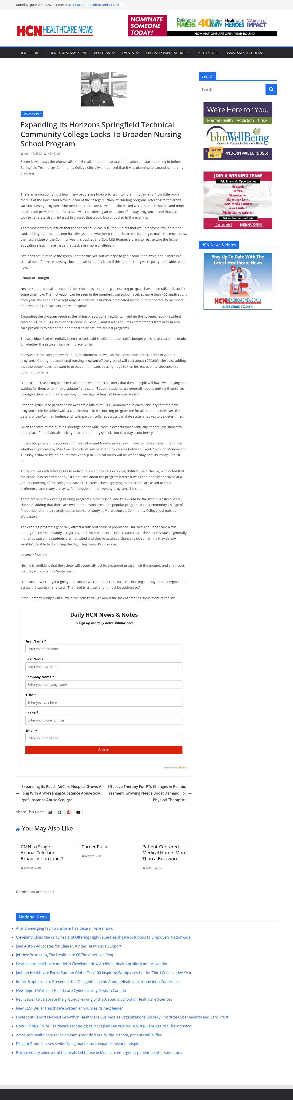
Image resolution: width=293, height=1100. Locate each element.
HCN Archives (31, 53)
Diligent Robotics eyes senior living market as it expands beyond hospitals (79, 1043)
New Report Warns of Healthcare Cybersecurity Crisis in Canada (71, 990)
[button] (112, 53)
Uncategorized (31, 114)
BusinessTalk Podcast (245, 53)
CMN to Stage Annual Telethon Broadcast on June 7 (42, 853)
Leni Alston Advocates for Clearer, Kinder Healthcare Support (69, 946)
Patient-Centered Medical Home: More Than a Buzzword (164, 853)
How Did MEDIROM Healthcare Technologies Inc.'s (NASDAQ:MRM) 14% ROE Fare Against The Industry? (104, 1026)
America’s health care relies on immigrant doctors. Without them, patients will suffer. (89, 1034)
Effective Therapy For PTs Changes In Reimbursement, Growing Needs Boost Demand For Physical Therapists (150, 793)
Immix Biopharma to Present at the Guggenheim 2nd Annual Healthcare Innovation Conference (98, 981)
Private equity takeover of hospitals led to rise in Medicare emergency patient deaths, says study (99, 1052)
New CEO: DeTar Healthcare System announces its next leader (69, 1008)
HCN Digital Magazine (68, 53)
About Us (102, 53)
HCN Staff (53, 153)
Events (128, 53)
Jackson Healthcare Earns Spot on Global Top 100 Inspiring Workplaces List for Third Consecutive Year (104, 972)
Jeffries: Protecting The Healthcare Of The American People (66, 954)
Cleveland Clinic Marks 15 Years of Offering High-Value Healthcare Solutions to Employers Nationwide (103, 937)
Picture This (208, 53)
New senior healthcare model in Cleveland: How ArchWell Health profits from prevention (92, 963)
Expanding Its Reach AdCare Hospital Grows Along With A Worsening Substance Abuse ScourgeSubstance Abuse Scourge (58, 793)
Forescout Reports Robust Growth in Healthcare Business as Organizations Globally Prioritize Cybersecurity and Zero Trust (122, 1017)
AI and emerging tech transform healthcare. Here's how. (64, 928)
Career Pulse (94, 847)
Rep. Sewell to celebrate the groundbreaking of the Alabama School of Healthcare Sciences (94, 999)
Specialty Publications (165, 53)
